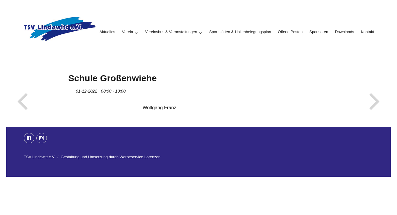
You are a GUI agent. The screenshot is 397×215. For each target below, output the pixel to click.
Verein (127, 32)
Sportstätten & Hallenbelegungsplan (240, 32)
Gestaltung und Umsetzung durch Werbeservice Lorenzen (110, 157)
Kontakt (367, 32)
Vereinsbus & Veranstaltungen (171, 32)
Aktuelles (107, 32)
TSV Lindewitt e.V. (39, 157)
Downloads (344, 32)
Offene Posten (290, 32)
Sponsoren (318, 32)
